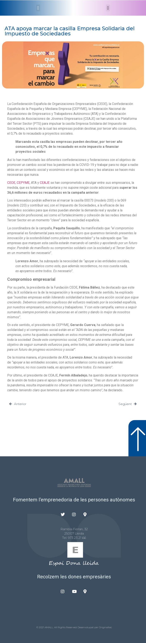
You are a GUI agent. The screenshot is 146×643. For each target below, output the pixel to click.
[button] (38, 8)
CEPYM (22, 183)
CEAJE (45, 183)
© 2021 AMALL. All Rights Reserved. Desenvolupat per (67, 627)
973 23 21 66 (77, 538)
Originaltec (105, 627)
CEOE (11, 183)
